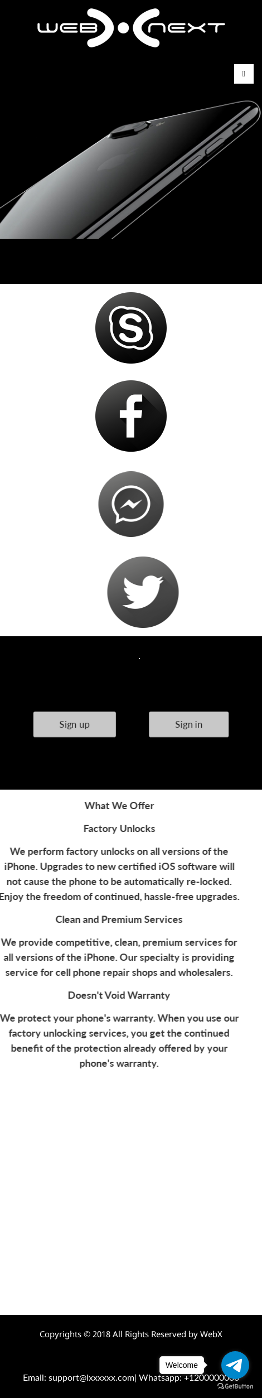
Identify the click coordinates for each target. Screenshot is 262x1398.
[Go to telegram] (235, 1365)
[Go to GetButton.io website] (235, 1386)
